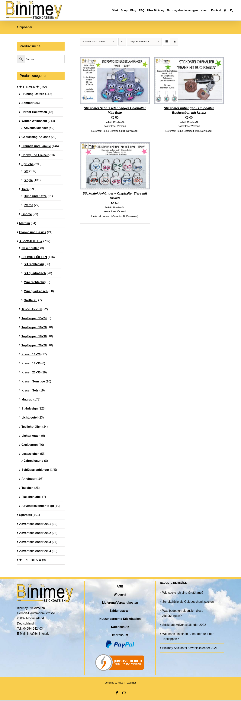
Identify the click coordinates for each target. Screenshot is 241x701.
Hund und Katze (35, 196)
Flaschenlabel (31, 496)
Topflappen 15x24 (34, 318)
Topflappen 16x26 (34, 327)
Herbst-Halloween (34, 112)
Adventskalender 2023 (35, 542)
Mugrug (27, 399)
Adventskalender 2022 (35, 532)
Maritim (24, 223)
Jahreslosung (33, 460)
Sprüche (27, 164)
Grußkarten (29, 444)
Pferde (28, 205)
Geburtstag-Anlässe (35, 137)
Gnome (26, 214)
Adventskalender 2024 (35, 551)
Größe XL (30, 300)
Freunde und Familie (36, 146)
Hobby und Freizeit (35, 155)
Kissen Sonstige (33, 381)
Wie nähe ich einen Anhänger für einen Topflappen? (188, 636)
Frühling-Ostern (32, 93)
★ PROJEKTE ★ (30, 241)
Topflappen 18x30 (34, 336)
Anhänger (28, 478)
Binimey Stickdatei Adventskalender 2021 (190, 648)
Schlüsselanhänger (35, 469)
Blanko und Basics (32, 232)
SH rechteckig (34, 264)
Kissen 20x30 (30, 372)
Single (28, 180)
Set (26, 171)
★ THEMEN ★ (29, 87)
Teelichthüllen (31, 426)
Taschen (27, 487)
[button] (231, 10)
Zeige (139, 41)
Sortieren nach (93, 41)
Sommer (27, 102)
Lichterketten (30, 435)
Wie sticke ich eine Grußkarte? (182, 592)
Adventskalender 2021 (35, 523)
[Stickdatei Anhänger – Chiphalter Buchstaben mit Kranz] (189, 59)
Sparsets (25, 514)
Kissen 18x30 (30, 363)
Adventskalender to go (37, 505)
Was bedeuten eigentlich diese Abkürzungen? (182, 613)
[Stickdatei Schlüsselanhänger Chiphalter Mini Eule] (115, 59)
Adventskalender (36, 127)
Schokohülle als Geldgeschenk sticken (188, 601)
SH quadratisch (35, 273)
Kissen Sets (30, 390)
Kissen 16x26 (30, 354)
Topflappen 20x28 (34, 345)
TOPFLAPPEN (31, 309)
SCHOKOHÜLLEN (34, 257)
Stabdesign (29, 408)
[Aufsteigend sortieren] (122, 41)
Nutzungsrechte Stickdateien (120, 618)
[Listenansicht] (174, 41)
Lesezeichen (30, 453)
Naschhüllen (30, 248)
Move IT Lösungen (127, 682)
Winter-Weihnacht (34, 121)
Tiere (25, 189)
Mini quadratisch (36, 291)
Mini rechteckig (35, 282)
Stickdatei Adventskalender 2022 (184, 624)
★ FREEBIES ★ (30, 560)
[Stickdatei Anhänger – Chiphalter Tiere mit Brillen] (115, 144)
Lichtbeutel (29, 417)
